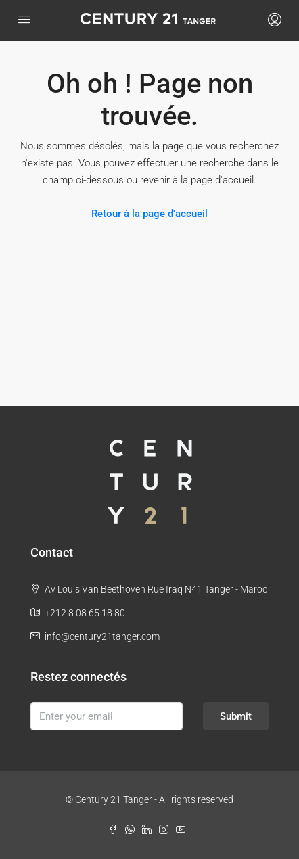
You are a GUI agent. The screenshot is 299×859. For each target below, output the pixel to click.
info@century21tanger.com (102, 636)
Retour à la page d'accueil (149, 214)
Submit (236, 716)
